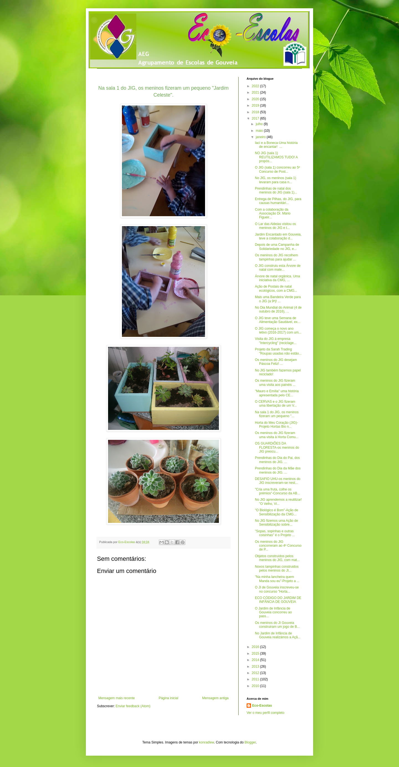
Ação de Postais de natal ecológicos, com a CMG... (276, 288)
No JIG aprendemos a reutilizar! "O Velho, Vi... (278, 501)
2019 (256, 105)
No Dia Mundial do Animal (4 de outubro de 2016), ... (278, 309)
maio (260, 131)
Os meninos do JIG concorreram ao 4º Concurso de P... (278, 546)
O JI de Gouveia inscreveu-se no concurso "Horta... (277, 589)
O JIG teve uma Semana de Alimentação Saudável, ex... (277, 320)
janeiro (261, 137)
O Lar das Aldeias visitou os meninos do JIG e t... (275, 226)
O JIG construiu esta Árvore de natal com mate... (278, 268)
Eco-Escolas (262, 705)
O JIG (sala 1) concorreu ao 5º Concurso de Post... (277, 169)
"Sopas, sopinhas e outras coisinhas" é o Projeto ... (275, 533)
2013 (256, 666)
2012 (256, 673)
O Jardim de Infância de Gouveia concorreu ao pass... (273, 612)
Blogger (250, 742)
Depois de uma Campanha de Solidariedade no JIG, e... (277, 246)
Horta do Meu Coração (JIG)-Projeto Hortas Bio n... (276, 424)
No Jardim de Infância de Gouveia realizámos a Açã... (277, 635)
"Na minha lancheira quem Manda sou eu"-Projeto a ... (277, 579)
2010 (256, 686)
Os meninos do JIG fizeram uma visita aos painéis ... (275, 382)
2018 (256, 112)
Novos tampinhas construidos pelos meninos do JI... (276, 568)
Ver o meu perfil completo (265, 713)
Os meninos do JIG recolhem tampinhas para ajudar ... (276, 257)
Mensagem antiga (215, 698)
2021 (256, 92)
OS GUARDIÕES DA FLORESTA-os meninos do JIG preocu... (277, 447)
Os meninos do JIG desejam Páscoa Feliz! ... (276, 362)
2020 (256, 99)
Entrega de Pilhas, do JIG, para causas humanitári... (278, 201)
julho (260, 124)
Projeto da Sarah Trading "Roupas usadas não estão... (278, 351)
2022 (256, 86)
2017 (256, 118)
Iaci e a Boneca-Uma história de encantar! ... (276, 145)
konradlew (206, 742)
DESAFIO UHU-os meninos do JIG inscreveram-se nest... (277, 481)
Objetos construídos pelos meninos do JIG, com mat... (277, 558)
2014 (256, 660)
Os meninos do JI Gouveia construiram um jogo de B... (277, 625)
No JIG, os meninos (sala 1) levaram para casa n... (275, 180)
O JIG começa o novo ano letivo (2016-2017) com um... (278, 330)
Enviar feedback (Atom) (133, 706)
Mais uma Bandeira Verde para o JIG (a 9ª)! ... (278, 299)
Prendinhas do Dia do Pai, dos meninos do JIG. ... (277, 460)
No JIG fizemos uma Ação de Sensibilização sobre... (276, 522)
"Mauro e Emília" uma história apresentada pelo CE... (277, 393)
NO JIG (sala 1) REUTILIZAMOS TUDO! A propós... (276, 157)
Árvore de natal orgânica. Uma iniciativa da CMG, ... (277, 278)
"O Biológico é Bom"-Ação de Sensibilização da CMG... (276, 512)
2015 (256, 653)
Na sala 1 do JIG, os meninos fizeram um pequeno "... (276, 414)
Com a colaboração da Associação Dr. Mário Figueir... (272, 213)
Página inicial (168, 698)
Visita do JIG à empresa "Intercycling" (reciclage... (275, 341)
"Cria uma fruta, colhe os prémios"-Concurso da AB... (277, 491)
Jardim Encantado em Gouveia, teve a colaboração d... (278, 236)
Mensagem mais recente (116, 698)
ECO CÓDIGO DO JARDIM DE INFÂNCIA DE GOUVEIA (278, 600)
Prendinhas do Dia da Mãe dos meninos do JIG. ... (278, 470)
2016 (256, 647)
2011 (256, 679)
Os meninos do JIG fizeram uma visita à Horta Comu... (276, 435)
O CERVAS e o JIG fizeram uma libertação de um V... (276, 403)
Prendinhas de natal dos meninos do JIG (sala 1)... (276, 190)
